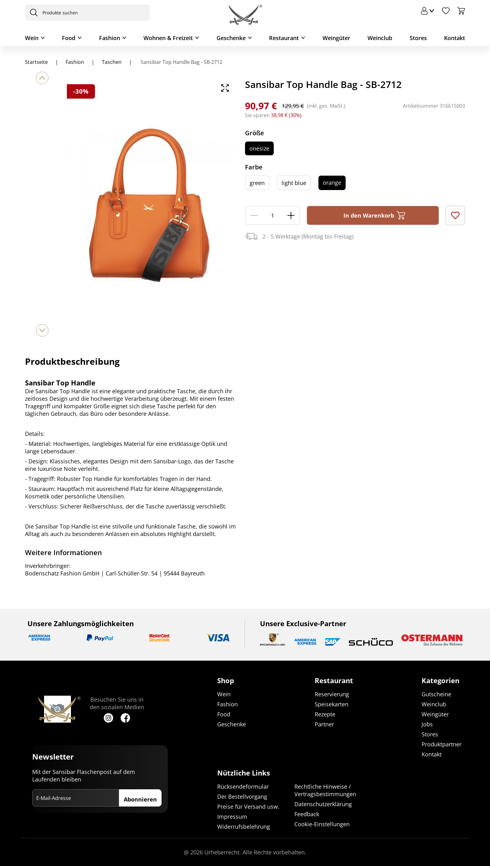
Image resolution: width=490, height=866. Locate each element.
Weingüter (336, 38)
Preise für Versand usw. (248, 806)
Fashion (109, 38)
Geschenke (231, 38)
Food (68, 38)
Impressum (232, 816)
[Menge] (272, 215)
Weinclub (380, 38)
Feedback (306, 814)
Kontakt (454, 38)
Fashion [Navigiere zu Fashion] (75, 62)
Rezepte (325, 714)
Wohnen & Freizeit (168, 38)
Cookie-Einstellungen (322, 824)
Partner (324, 724)
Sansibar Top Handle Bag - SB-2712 (180, 62)
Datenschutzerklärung (323, 804)
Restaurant (284, 38)
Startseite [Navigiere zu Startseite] (36, 62)
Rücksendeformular (243, 786)
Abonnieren (140, 799)
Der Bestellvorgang (242, 796)
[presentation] (32, 12)
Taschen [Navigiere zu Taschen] (112, 62)
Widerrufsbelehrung (243, 826)
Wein (31, 38)
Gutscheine (436, 694)
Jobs (427, 724)
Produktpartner (442, 744)
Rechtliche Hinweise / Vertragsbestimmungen (325, 790)
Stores (418, 38)
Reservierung (332, 694)
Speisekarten (331, 704)
